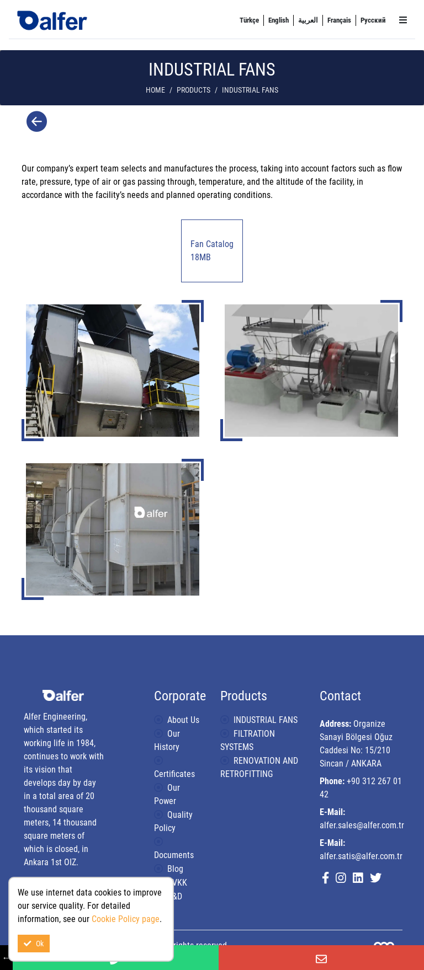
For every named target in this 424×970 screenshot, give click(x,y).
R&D (174, 896)
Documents (174, 855)
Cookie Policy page (126, 919)
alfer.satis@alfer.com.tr (361, 856)
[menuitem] (249, 20)
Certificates (174, 774)
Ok (34, 943)
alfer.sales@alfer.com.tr (362, 825)
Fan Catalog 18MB (212, 250)
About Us (183, 720)
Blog (175, 869)
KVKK (177, 882)
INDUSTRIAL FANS (266, 720)
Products (193, 90)
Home (155, 90)
